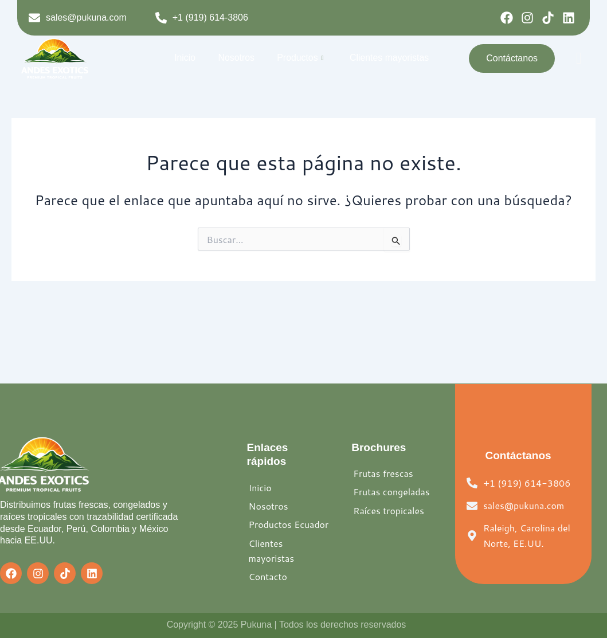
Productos (299, 58)
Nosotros (236, 57)
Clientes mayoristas (387, 57)
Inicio (187, 57)
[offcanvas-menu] (579, 58)
